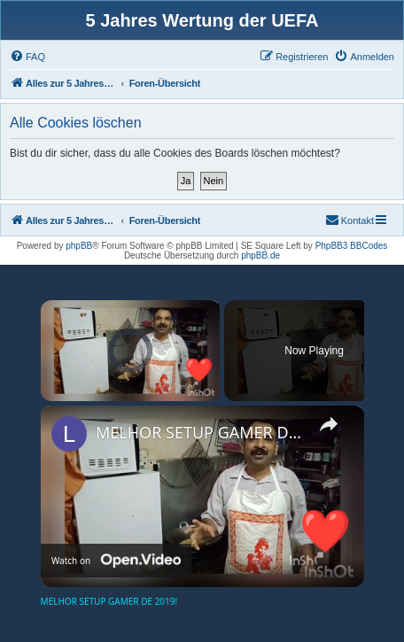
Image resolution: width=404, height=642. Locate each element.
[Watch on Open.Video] (116, 560)
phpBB (79, 246)
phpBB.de (260, 255)
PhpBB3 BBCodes (351, 246)
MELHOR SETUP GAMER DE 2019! (200, 432)
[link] (69, 434)
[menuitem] (27, 56)
